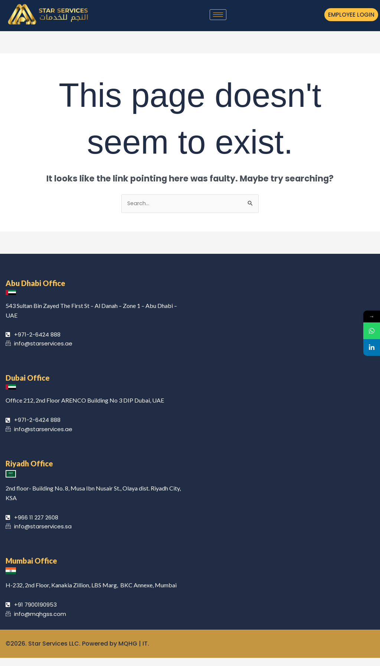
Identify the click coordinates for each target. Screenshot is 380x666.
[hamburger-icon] (218, 14)
